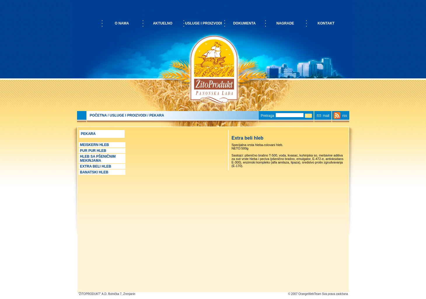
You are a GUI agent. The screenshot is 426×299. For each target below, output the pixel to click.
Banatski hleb (94, 172)
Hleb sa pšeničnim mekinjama (98, 158)
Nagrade (285, 23)
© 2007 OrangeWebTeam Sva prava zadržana (318, 294)
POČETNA (98, 115)
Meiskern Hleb (94, 145)
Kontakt (326, 23)
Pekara (156, 115)
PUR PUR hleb (93, 151)
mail (326, 116)
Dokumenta (244, 23)
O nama (122, 23)
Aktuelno (162, 23)
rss (345, 116)
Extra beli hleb (95, 166)
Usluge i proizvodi (203, 23)
